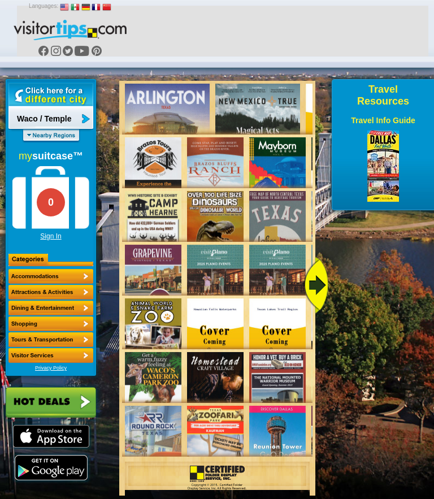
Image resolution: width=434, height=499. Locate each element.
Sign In (50, 236)
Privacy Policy (51, 368)
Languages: (43, 6)
